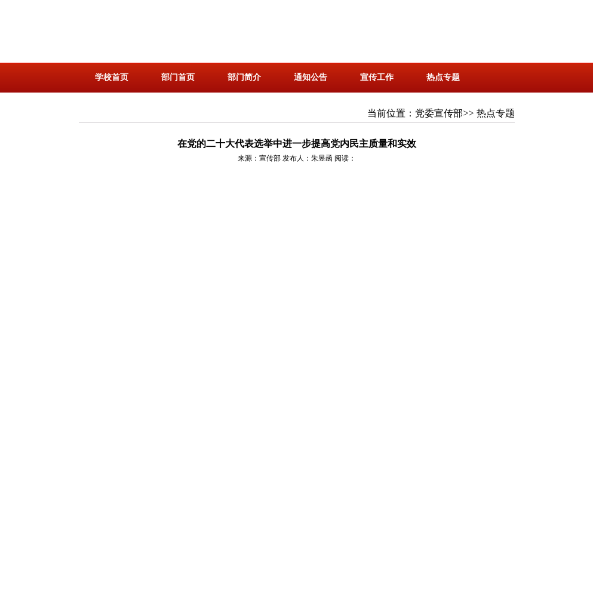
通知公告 (310, 77)
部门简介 (244, 77)
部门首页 (178, 77)
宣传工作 (377, 77)
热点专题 (443, 77)
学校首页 (111, 77)
